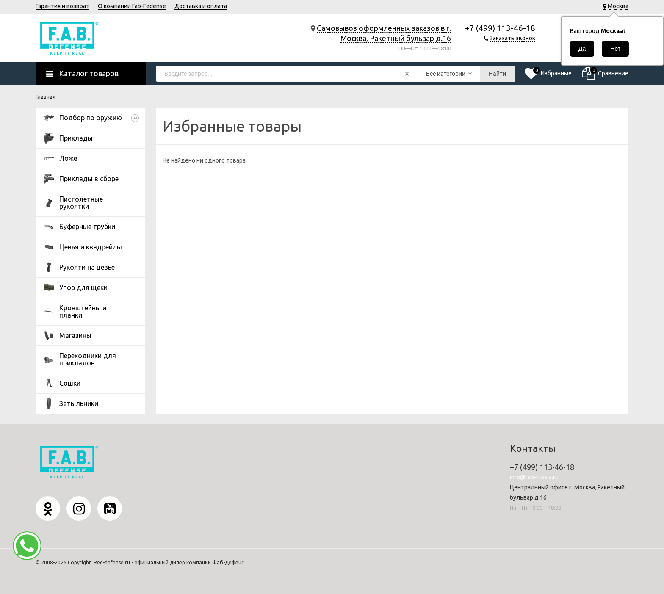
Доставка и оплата (200, 6)
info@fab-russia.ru (534, 477)
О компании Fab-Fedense (132, 6)
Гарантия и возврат (62, 6)
